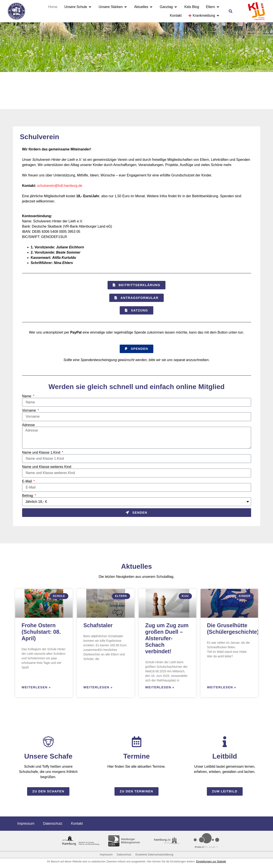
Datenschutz (52, 823)
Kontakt (77, 823)
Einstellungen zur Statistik (211, 861)
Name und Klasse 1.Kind (41, 452)
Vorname (29, 410)
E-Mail (27, 481)
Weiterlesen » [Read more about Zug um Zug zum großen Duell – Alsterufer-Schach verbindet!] (160, 687)
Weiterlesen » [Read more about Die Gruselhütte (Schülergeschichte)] (221, 687)
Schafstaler (98, 625)
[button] (230, 11)
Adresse (28, 425)
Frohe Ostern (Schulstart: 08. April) (41, 631)
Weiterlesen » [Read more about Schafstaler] (98, 687)
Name (27, 396)
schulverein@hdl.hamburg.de (59, 185)
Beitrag (28, 495)
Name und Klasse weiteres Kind (46, 467)
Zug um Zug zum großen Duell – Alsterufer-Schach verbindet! (167, 638)
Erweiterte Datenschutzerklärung (154, 854)
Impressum (25, 823)
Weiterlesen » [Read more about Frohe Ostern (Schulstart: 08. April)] (36, 687)
